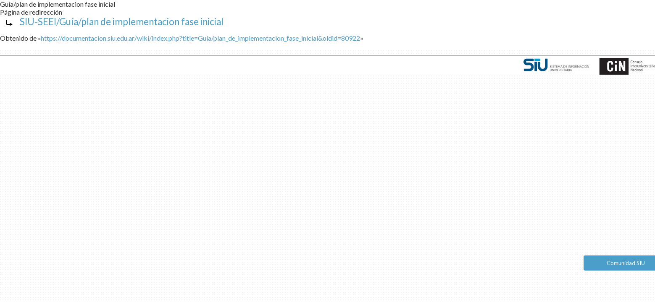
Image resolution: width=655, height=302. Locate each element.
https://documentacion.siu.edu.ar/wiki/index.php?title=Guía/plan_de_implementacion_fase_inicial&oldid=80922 (200, 38)
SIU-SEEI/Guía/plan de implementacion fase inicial (122, 21)
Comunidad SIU (626, 263)
